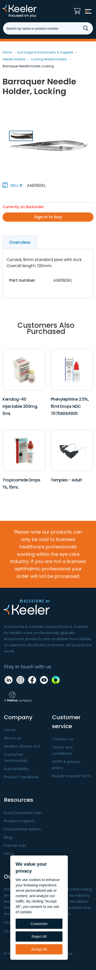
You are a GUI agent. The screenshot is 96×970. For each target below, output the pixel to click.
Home (9, 729)
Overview (19, 242)
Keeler (29, 11)
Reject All (38, 936)
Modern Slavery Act (22, 746)
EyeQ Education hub (22, 812)
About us (12, 738)
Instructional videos (22, 829)
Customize (38, 924)
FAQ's (9, 853)
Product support (19, 821)
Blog (8, 837)
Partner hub (15, 845)
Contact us (63, 739)
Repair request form (71, 776)
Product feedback (21, 777)
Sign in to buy (48, 217)
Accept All (39, 949)
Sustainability (16, 768)
